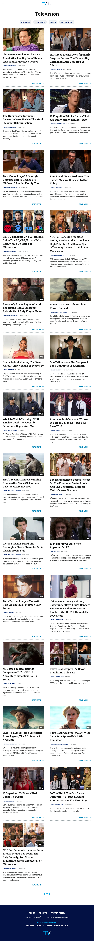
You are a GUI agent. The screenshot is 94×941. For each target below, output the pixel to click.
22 (89, 788)
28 (89, 299)
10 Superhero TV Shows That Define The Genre (20, 795)
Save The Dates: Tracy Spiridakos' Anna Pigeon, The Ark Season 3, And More (23, 736)
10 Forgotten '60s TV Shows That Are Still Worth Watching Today (69, 117)
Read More (36, 83)
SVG (66, 926)
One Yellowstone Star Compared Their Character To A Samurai (69, 363)
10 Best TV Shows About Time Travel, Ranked (68, 306)
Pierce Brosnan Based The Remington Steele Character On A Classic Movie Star (23, 547)
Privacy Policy (58, 913)
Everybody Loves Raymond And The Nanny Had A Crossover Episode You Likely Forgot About (22, 308)
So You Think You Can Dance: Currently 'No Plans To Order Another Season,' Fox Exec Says (68, 797)
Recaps (53, 22)
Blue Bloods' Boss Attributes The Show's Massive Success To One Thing (69, 180)
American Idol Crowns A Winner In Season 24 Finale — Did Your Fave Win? (69, 422)
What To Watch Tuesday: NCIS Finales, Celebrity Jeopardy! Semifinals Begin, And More (21, 422)
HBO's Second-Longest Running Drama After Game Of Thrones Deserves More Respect (22, 483)
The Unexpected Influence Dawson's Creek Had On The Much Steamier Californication (23, 119)
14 (89, 664)
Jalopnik (39, 926)
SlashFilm (58, 926)
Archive (43, 913)
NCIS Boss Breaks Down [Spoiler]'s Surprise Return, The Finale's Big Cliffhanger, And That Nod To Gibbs (70, 60)
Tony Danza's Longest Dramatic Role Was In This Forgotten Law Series (22, 605)
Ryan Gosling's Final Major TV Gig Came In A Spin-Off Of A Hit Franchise (70, 736)
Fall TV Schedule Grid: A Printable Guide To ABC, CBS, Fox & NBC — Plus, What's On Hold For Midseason (23, 242)
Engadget (30, 926)
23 (89, 474)
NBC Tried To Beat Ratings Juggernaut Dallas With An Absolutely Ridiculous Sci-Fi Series (20, 674)
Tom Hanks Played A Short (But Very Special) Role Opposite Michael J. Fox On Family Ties (21, 180)
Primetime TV (40, 22)
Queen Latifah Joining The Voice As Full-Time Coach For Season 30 (23, 363)
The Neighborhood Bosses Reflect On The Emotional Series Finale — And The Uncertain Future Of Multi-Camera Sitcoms (70, 485)
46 (42, 232)
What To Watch (66, 22)
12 (42, 788)
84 (42, 845)
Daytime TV (25, 22)
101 (89, 232)
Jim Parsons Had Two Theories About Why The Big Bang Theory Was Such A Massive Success (22, 58)
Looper (49, 926)
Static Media (35, 917)
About (32, 913)
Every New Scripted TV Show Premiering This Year (67, 670)
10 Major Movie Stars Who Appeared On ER (65, 545)
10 (89, 171)
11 (42, 538)
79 (89, 414)
